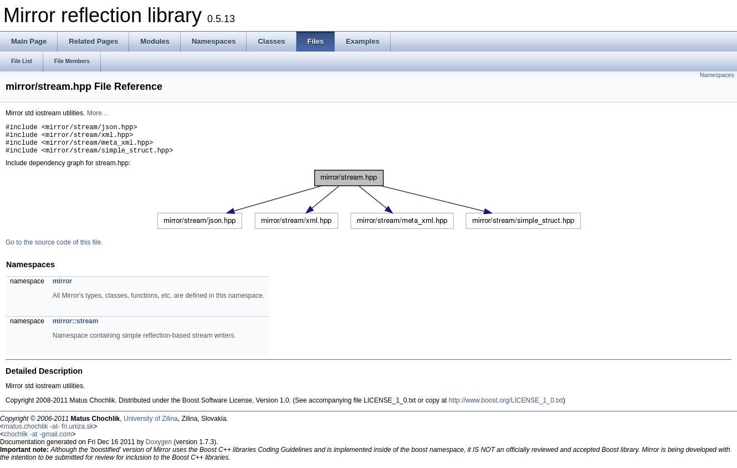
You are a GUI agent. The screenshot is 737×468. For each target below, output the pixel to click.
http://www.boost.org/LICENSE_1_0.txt (506, 407)
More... (97, 113)
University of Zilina (151, 425)
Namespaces (717, 75)
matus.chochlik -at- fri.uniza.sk (48, 433)
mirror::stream (76, 328)
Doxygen (159, 448)
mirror (62, 288)
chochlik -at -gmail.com (38, 441)
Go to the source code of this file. (54, 249)
